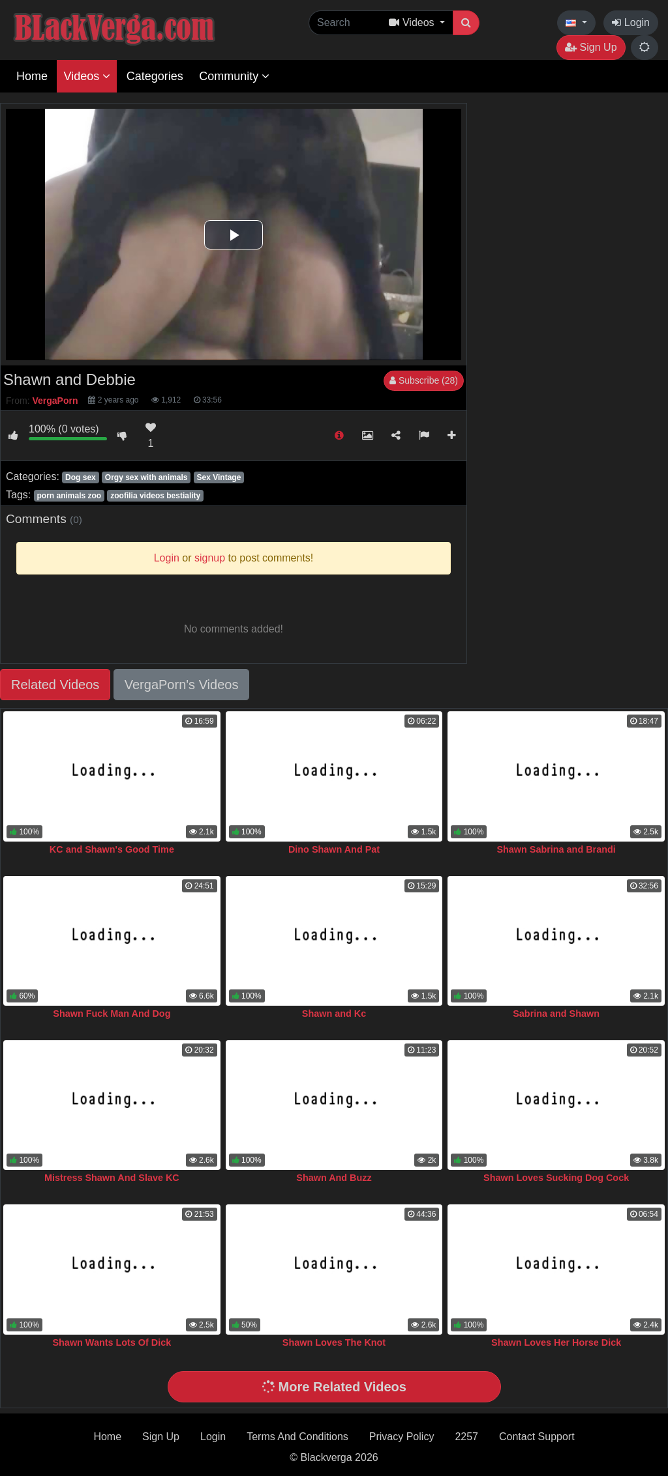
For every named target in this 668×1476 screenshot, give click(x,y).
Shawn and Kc (334, 1013)
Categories (155, 76)
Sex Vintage (219, 477)
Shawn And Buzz (333, 1177)
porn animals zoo (69, 495)
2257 (466, 1436)
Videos (86, 76)
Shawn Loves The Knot (334, 1342)
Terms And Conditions (297, 1436)
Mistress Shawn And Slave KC (111, 1177)
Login (631, 22)
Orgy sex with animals (146, 477)
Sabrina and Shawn (556, 1013)
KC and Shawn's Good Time (112, 849)
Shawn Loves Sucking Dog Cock (556, 1177)
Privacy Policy (401, 1436)
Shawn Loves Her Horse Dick (556, 1342)
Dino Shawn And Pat (334, 849)
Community (234, 76)
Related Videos (55, 684)
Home (32, 76)
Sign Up (590, 47)
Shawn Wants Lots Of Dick (111, 1342)
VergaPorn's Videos (182, 684)
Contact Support (537, 1436)
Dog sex (80, 477)
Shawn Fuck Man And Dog (111, 1013)
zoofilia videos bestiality (155, 495)
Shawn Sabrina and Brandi (555, 849)
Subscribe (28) (423, 380)
